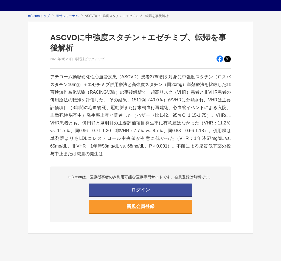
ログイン (140, 190)
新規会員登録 (140, 206)
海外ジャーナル (67, 16)
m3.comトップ (39, 16)
